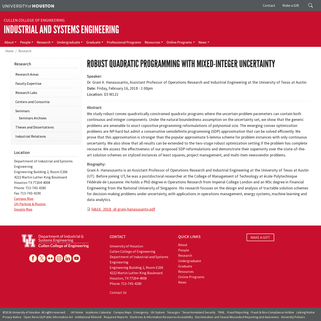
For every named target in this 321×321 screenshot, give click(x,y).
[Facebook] (33, 258)
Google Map (23, 209)
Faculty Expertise (28, 83)
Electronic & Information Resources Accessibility (161, 317)
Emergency (141, 312)
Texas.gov (173, 312)
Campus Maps (122, 312)
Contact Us (118, 292)
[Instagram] (59, 258)
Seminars (22, 111)
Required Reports (116, 317)
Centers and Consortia (32, 101)
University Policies (293, 317)
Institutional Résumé (88, 317)
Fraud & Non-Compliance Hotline (272, 312)
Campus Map (23, 198)
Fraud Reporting (238, 312)
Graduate (93, 42)
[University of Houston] (28, 5)
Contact (269, 5)
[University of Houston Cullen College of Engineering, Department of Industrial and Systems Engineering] (55, 240)
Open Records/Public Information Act (48, 317)
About (9, 42)
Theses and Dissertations (34, 127)
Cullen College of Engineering (34, 20)
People (25, 42)
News (202, 42)
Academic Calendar (98, 312)
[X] (41, 258)
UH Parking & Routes (30, 204)
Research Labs (26, 92)
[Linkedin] (68, 258)
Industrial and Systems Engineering (61, 29)
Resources (152, 42)
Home (9, 51)
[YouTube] (76, 258)
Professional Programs (124, 42)
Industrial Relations (30, 136)
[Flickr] (50, 258)
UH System (158, 312)
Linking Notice (305, 312)
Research (44, 42)
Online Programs (179, 42)
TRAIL (221, 312)
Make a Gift (290, 5)
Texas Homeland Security (199, 312)
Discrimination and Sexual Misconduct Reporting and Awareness (237, 317)
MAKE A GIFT (260, 237)
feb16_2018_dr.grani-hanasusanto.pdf (123, 209)
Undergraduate (68, 42)
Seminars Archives (33, 118)
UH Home (77, 312)
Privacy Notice (12, 317)
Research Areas (27, 74)
